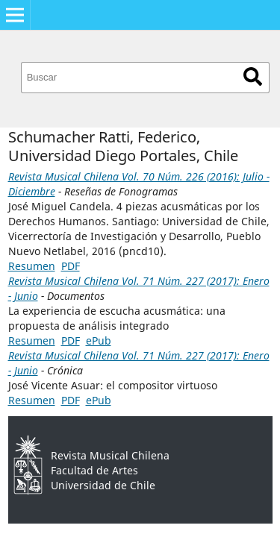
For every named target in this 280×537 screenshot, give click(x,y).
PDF (70, 266)
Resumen (31, 266)
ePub (98, 340)
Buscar (252, 76)
